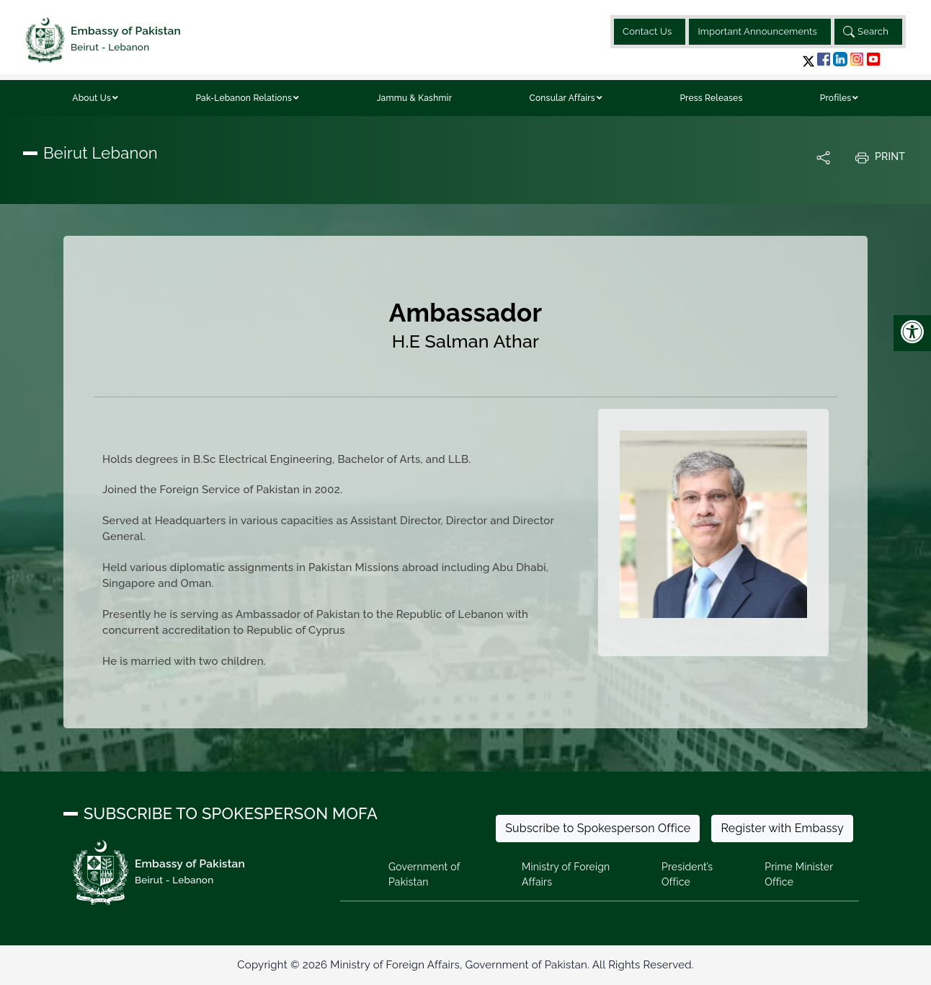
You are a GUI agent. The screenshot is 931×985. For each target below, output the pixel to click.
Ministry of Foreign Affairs (566, 874)
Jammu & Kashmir (415, 98)
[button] (808, 61)
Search (865, 31)
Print (880, 157)
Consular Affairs (562, 98)
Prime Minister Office (799, 874)
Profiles (836, 98)
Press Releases (711, 98)
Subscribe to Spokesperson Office (597, 828)
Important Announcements (757, 31)
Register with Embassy (782, 828)
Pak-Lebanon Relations (243, 98)
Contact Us (647, 31)
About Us (91, 98)
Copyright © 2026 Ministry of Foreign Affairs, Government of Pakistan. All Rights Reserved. (465, 964)
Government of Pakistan (424, 874)
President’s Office (687, 874)
